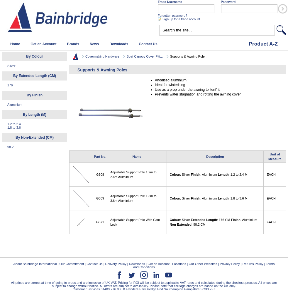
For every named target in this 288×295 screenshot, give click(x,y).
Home (15, 44)
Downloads (118, 44)
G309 (100, 198)
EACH (271, 174)
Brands (73, 44)
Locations (179, 264)
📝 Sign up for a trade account (179, 19)
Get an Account (43, 44)
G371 (100, 222)
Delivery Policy (115, 264)
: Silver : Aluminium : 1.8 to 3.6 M (209, 198)
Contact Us (148, 44)
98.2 (10, 147)
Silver (11, 66)
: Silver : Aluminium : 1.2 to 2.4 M (209, 174)
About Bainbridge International (35, 264)
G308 (100, 174)
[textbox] (217, 30)
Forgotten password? (172, 15)
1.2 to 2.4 (14, 124)
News (94, 44)
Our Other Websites (203, 264)
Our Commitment (71, 264)
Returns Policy (253, 264)
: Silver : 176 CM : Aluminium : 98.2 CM (213, 222)
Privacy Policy (230, 264)
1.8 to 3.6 (14, 127)
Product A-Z (263, 44)
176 (10, 85)
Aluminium (14, 104)
